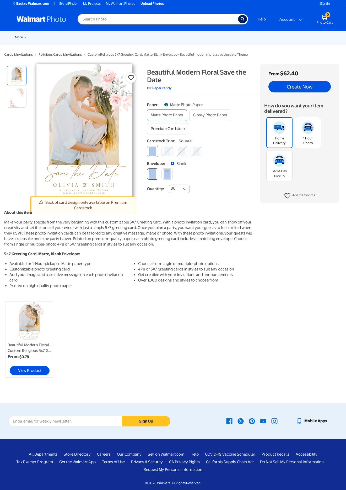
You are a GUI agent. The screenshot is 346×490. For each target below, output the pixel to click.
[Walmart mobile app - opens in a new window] (311, 421)
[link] (30, 339)
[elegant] (181, 151)
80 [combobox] (173, 188)
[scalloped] (196, 151)
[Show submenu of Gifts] (243, 37)
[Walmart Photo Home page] (41, 19)
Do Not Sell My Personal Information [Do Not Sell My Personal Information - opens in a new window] (292, 462)
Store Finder (68, 4)
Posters (134, 37)
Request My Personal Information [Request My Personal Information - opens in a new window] (173, 469)
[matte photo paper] (167, 115)
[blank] (152, 174)
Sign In (325, 4)
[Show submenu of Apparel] (264, 37)
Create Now (299, 87)
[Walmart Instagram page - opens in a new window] (274, 421)
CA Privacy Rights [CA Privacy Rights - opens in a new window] (184, 462)
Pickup (60, 37)
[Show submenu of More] (329, 37)
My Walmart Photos (120, 4)
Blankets (190, 37)
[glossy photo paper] (210, 115)
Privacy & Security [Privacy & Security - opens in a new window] (147, 462)
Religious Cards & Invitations (60, 54)
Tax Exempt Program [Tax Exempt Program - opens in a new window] (34, 462)
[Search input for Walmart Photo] (158, 19)
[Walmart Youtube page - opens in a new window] (263, 421)
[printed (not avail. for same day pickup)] (167, 174)
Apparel (256, 37)
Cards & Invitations (18, 54)
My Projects (92, 4)
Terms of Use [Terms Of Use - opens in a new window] (113, 462)
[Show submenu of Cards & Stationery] (122, 37)
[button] (299, 195)
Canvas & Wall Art (162, 37)
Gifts (237, 37)
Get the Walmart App (77, 462)
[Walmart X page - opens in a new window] (240, 421)
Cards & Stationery (106, 37)
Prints (78, 37)
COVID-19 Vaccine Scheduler (230, 454)
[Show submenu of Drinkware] (288, 37)
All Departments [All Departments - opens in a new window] (43, 454)
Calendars (303, 37)
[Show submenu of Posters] (142, 37)
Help (262, 19)
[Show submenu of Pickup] (67, 37)
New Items (21, 37)
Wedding (42, 37)
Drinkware (278, 37)
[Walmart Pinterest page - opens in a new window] (252, 421)
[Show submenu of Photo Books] (227, 37)
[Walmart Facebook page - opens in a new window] (229, 421)
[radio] (16, 75)
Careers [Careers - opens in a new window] (104, 454)
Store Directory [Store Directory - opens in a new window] (77, 454)
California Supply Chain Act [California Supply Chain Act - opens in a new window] (230, 462)
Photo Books (215, 37)
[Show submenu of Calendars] (313, 37)
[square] (152, 151)
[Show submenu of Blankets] (199, 37)
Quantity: (155, 188)
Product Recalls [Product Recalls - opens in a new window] (275, 454)
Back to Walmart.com (31, 4)
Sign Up (146, 421)
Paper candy (162, 88)
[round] (167, 151)
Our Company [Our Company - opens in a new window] (129, 454)
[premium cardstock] (168, 128)
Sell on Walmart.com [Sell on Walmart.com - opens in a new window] (166, 454)
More (323, 37)
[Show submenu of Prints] (85, 37)
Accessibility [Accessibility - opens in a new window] (306, 454)
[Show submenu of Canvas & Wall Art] (177, 37)
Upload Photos (152, 4)
